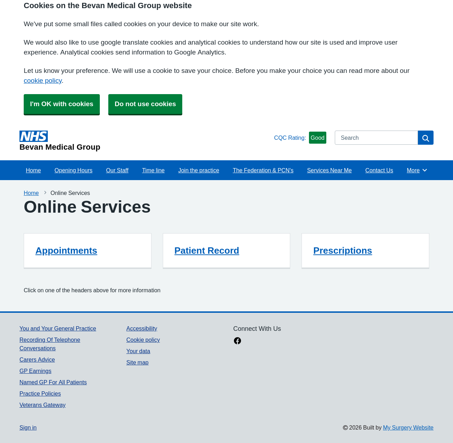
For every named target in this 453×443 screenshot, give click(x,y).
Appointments (66, 250)
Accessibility (141, 328)
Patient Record (206, 250)
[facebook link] (237, 341)
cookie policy (43, 80)
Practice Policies (40, 393)
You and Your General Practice (57, 328)
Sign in (27, 427)
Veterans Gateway (42, 405)
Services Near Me (329, 170)
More (417, 170)
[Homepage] (145, 141)
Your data (138, 351)
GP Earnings (35, 371)
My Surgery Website (408, 427)
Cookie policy (143, 340)
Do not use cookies (145, 103)
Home (33, 170)
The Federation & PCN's (263, 170)
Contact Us (379, 170)
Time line (153, 170)
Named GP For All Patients (53, 382)
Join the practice (198, 170)
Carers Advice (37, 359)
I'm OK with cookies (61, 103)
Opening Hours (73, 170)
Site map (137, 362)
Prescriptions (342, 250)
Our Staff (117, 170)
